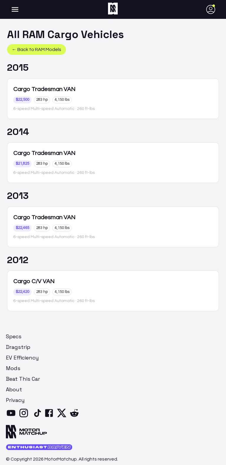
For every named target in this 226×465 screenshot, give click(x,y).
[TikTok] (37, 416)
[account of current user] (15, 9)
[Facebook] (50, 416)
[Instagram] (25, 416)
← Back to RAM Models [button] (36, 49)
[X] (62, 416)
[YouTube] (12, 416)
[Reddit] (75, 416)
